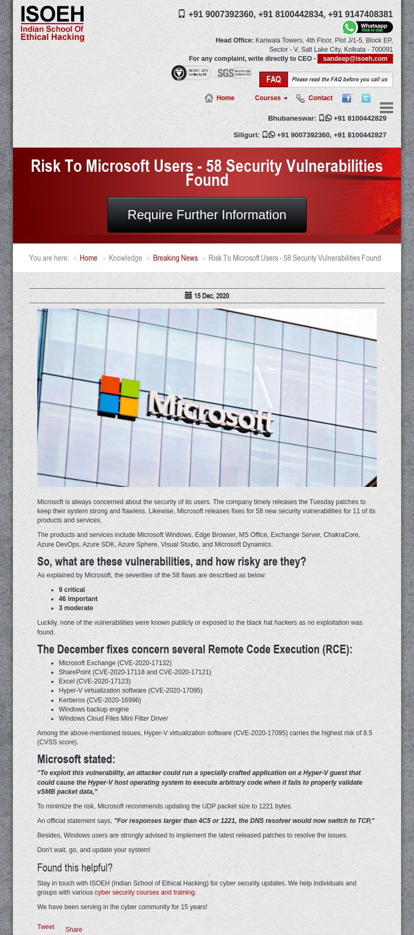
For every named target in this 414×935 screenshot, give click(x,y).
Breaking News (175, 257)
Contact (320, 98)
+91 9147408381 (360, 14)
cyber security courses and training (145, 892)
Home (225, 98)
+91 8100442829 (360, 118)
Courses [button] (271, 98)
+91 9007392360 (303, 135)
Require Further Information (207, 214)
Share (73, 929)
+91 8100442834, (292, 14)
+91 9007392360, (222, 14)
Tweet (45, 927)
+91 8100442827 (360, 135)
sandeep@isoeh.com (355, 58)
